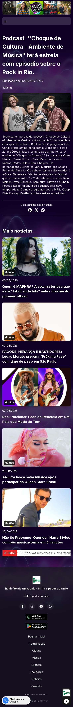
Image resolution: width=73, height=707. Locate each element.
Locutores (36, 672)
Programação (36, 643)
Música (7, 87)
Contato (36, 686)
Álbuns (36, 650)
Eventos (36, 664)
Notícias (36, 679)
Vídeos (36, 657)
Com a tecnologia (36, 701)
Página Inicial (36, 636)
